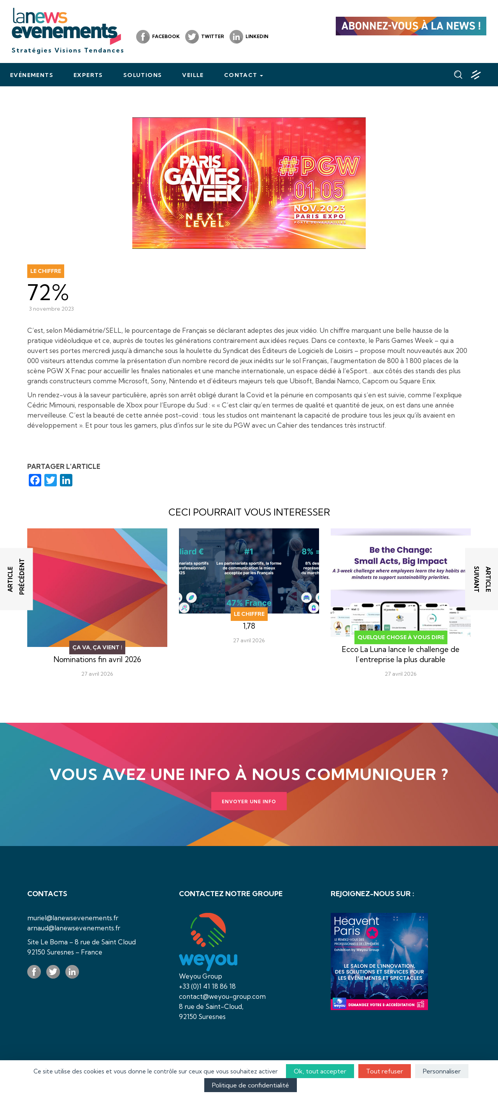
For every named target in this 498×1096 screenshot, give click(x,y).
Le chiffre (45, 270)
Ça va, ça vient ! (97, 647)
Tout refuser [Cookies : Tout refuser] (384, 1071)
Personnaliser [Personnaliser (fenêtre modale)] (442, 1071)
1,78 (249, 626)
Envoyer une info (249, 801)
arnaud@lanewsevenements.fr (73, 928)
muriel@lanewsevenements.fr (72, 918)
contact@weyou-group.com (222, 996)
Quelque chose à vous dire (401, 637)
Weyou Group (200, 976)
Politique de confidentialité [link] (250, 1085)
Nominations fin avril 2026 (97, 659)
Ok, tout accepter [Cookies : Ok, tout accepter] (320, 1071)
